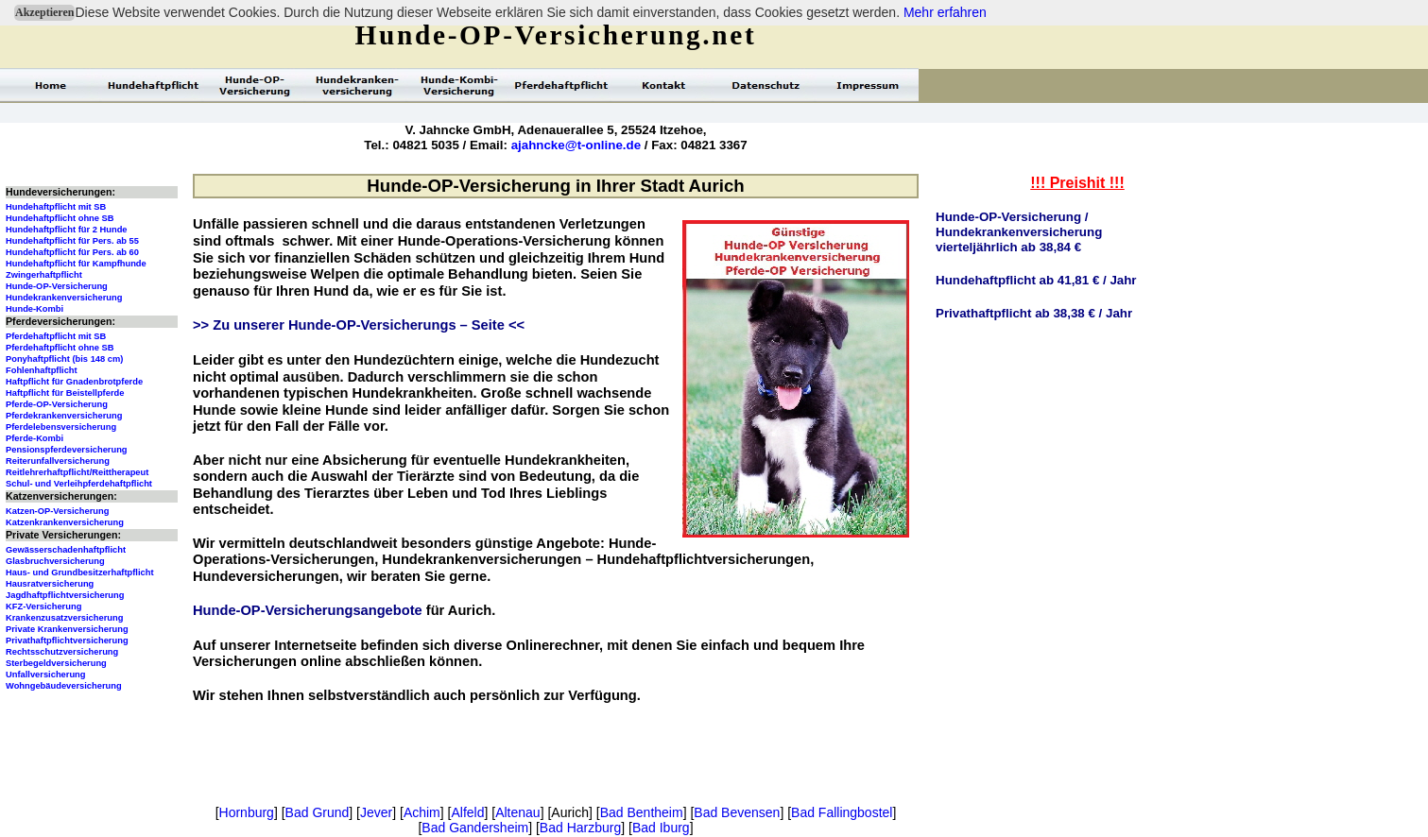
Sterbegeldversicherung (56, 663)
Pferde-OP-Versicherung (57, 404)
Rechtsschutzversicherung (62, 652)
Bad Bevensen (737, 812)
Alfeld (467, 812)
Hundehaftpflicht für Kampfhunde (76, 263)
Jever (376, 812)
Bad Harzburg (580, 827)
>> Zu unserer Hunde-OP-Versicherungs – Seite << (359, 325)
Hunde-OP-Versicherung (57, 286)
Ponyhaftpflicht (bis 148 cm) (64, 359)
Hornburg (246, 812)
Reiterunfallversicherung (58, 461)
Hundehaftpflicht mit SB (56, 207)
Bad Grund (317, 812)
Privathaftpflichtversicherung (67, 640)
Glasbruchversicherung (55, 561)
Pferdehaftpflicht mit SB (56, 336)
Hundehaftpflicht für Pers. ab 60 (72, 252)
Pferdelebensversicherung (61, 427)
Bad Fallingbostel (841, 812)
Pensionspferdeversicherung (67, 449)
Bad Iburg (661, 827)
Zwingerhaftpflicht (44, 275)
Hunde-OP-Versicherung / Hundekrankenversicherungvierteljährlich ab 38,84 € (1019, 232)
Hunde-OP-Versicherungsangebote (307, 610)
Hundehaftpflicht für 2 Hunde (67, 229)
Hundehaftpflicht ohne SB (60, 218)
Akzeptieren (44, 12)
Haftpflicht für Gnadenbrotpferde (74, 381)
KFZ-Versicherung (43, 606)
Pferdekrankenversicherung (64, 415)
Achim (422, 812)
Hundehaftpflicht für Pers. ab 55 (72, 241)
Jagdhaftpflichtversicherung (65, 595)
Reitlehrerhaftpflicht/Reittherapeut (77, 472)
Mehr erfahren (945, 12)
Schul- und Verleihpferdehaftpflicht (79, 483)
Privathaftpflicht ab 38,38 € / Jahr (1034, 313)
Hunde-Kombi (34, 309)
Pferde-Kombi (34, 438)
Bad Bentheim (641, 812)
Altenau (517, 812)
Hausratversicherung (50, 584)
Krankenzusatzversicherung (64, 618)
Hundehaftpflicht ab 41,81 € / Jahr (1036, 280)
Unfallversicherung (46, 674)
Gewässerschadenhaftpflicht (66, 550)
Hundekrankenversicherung (64, 297)
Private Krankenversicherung (67, 629)
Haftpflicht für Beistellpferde (65, 393)
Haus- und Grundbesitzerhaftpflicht (80, 572)
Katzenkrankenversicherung (65, 522)
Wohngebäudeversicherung (64, 686)
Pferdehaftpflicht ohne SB (60, 347)
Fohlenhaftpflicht (41, 370)
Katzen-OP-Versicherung (57, 511)
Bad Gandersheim (475, 827)
